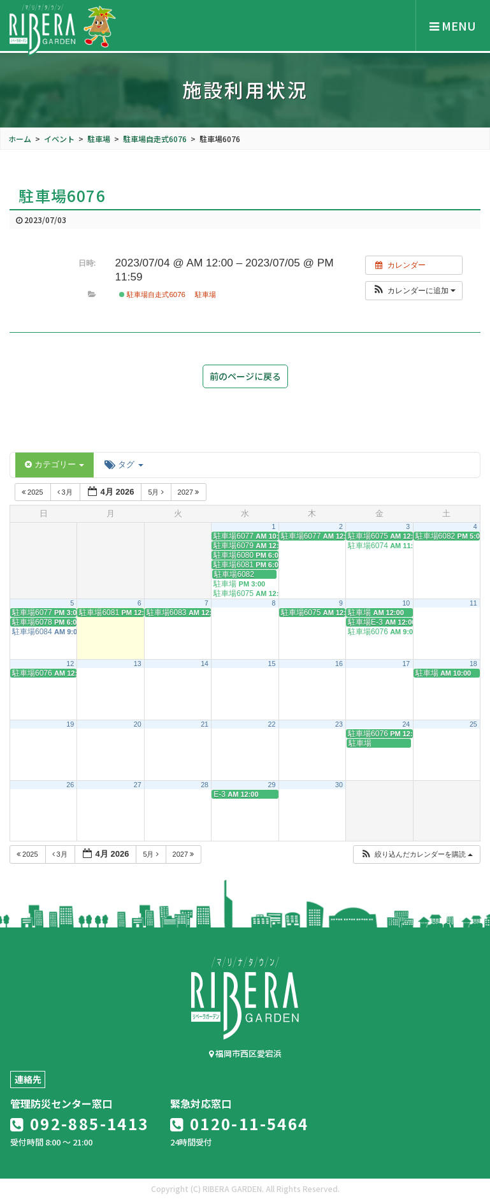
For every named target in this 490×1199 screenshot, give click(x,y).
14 (204, 663)
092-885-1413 (79, 1123)
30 (339, 784)
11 (473, 603)
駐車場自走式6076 (152, 294)
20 (137, 724)
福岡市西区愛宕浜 (245, 1053)
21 (204, 724)
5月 (156, 492)
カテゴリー (54, 464)
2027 (189, 492)
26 (70, 784)
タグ (123, 464)
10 (406, 603)
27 (137, 784)
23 (339, 724)
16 (339, 663)
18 (473, 663)
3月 (66, 492)
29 (272, 784)
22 (272, 724)
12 (70, 663)
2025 (33, 492)
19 (70, 724)
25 (473, 724)
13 (137, 663)
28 (204, 784)
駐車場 (205, 294)
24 (406, 724)
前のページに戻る (245, 376)
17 (406, 663)
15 (272, 663)
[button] (414, 291)
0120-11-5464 (239, 1123)
